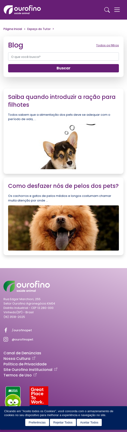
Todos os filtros (107, 45)
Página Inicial (12, 29)
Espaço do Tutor (39, 29)
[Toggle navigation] (117, 9)
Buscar (63, 68)
